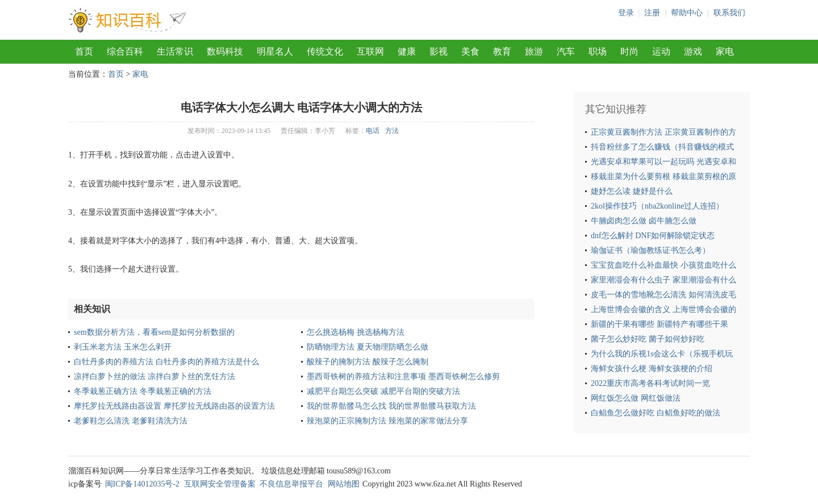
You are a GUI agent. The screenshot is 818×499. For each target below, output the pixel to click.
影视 (438, 51)
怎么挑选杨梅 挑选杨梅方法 (355, 332)
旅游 (534, 51)
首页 (84, 51)
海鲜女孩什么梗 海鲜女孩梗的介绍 (651, 368)
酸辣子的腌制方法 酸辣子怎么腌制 (367, 361)
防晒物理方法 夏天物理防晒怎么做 (367, 347)
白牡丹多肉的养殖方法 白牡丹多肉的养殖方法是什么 (166, 361)
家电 (725, 51)
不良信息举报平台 (291, 484)
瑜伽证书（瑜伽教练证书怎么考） (650, 250)
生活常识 (175, 51)
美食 (470, 51)
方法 (392, 131)
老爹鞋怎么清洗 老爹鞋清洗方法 (130, 421)
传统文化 (325, 51)
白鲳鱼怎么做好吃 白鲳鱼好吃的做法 (655, 413)
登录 (626, 13)
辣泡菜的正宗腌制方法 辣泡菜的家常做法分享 (387, 421)
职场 (598, 51)
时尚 (629, 51)
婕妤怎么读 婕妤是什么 (632, 191)
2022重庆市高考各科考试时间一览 (650, 383)
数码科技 (225, 51)
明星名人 (275, 51)
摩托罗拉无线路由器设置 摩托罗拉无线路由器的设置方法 (174, 406)
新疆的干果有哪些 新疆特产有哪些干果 (659, 324)
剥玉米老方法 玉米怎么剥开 (123, 347)
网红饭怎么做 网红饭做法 (636, 398)
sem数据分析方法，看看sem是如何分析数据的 (154, 332)
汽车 (566, 51)
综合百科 (125, 51)
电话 (372, 131)
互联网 (370, 51)
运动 (661, 51)
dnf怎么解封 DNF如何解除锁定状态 (653, 235)
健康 (407, 51)
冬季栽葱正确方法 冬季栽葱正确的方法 (142, 391)
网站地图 (344, 484)
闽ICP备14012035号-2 (142, 484)
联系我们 (729, 13)
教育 (502, 51)
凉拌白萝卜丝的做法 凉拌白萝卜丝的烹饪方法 (154, 376)
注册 (652, 13)
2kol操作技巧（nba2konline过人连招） (657, 206)
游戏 (693, 51)
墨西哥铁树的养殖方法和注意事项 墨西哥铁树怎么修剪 (403, 376)
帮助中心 (687, 13)
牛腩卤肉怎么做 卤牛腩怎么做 (643, 221)
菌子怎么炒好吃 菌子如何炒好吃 (647, 339)
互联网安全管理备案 (220, 484)
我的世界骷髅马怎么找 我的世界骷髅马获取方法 (391, 406)
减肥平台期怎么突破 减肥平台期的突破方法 (383, 391)
